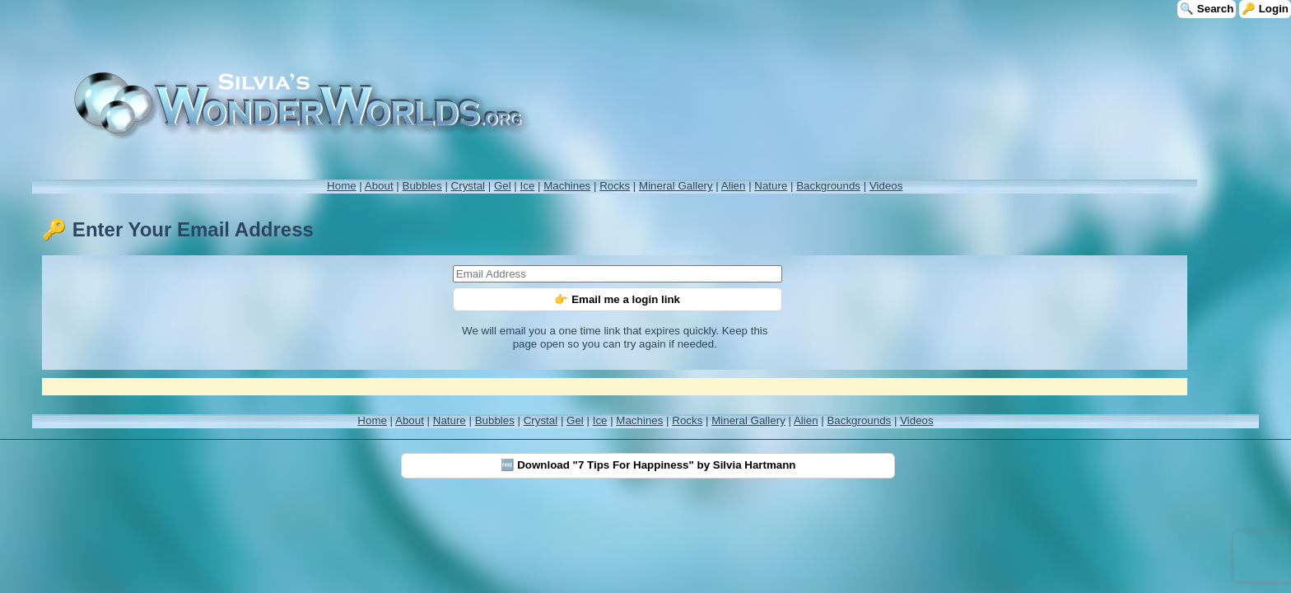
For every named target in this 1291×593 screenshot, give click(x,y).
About (379, 186)
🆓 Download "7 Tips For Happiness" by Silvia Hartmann (648, 465)
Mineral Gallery (676, 186)
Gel (502, 186)
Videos (886, 186)
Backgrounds (828, 186)
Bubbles (422, 186)
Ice (527, 186)
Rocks (614, 186)
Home (342, 186)
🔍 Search (1206, 8)
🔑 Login (1265, 8)
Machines (566, 186)
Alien (733, 186)
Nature (770, 186)
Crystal (468, 186)
